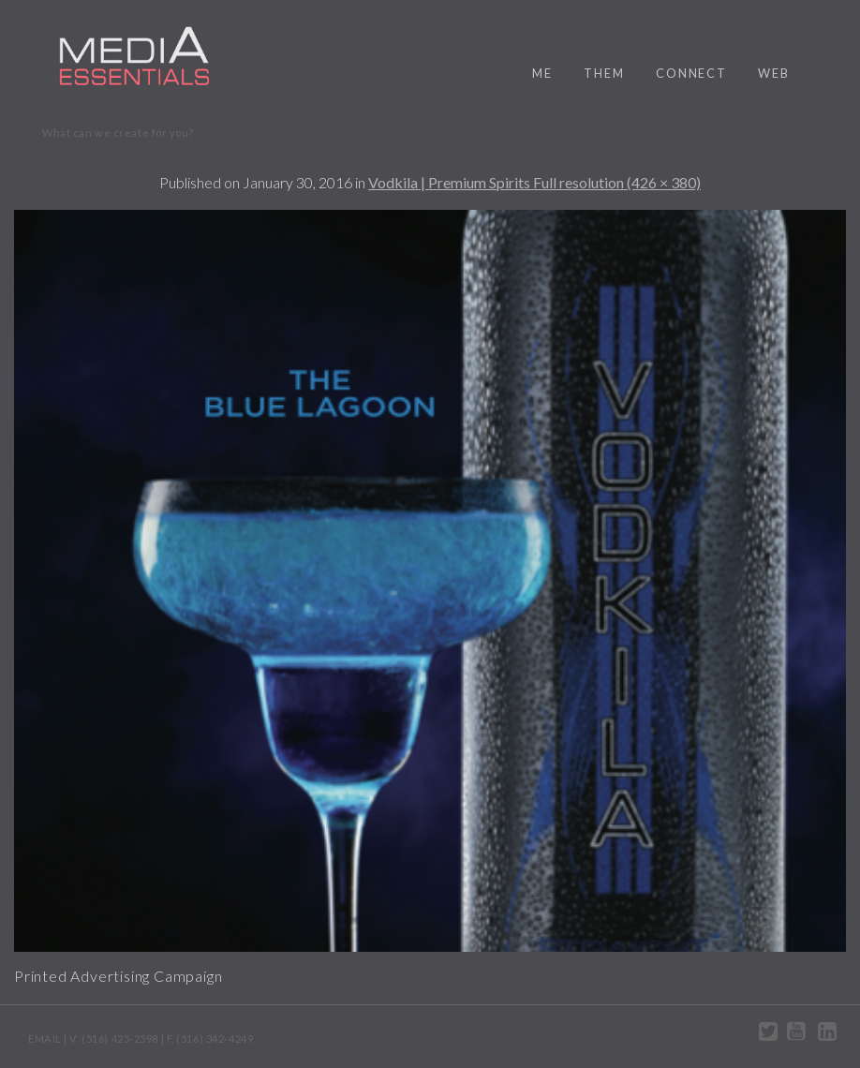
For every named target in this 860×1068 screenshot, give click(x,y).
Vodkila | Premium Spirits (450, 182)
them (604, 73)
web (774, 73)
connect (691, 73)
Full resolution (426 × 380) (617, 182)
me (542, 73)
